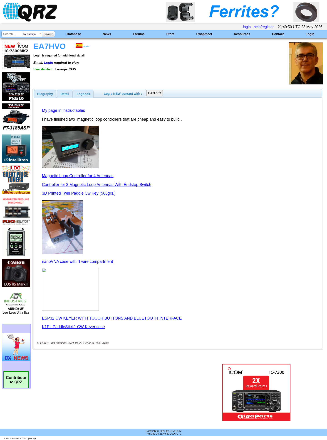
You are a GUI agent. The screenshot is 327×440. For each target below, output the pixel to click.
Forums (138, 34)
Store (170, 34)
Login (310, 34)
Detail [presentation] (64, 94)
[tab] (45, 94)
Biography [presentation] (45, 94)
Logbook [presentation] (83, 94)
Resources (242, 34)
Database (74, 34)
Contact (278, 34)
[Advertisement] (115, 392)
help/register (264, 27)
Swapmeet (204, 34)
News (107, 34)
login (247, 27)
